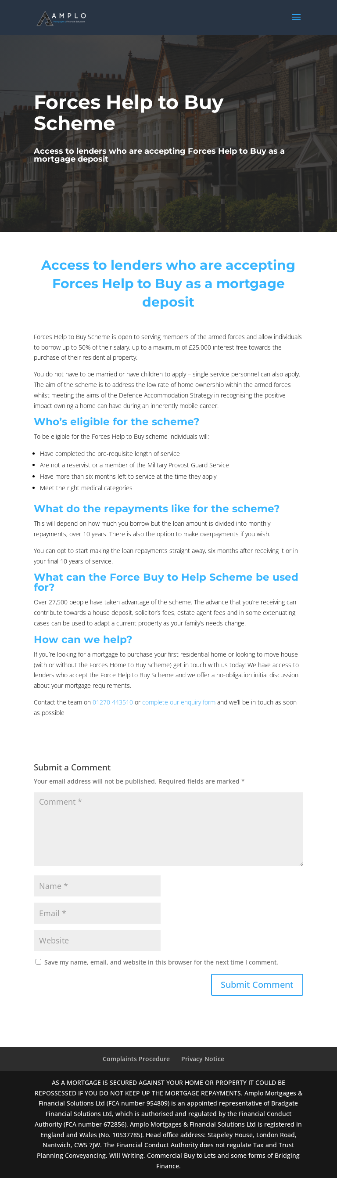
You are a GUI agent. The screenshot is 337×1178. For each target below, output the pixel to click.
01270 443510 (113, 702)
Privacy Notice (202, 1059)
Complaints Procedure (136, 1059)
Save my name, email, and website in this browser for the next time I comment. (161, 962)
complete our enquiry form (178, 702)
